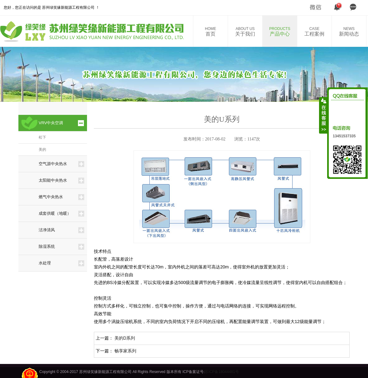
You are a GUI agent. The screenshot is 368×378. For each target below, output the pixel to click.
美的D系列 (124, 338)
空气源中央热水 (53, 163)
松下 (42, 137)
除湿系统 (47, 246)
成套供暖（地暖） (55, 213)
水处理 (45, 263)
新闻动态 (349, 32)
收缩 (323, 115)
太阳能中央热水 (53, 180)
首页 (210, 32)
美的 (42, 149)
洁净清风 (47, 230)
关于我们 (245, 32)
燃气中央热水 (51, 196)
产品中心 (280, 32)
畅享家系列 (125, 350)
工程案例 (314, 32)
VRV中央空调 (51, 122)
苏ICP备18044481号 (222, 372)
